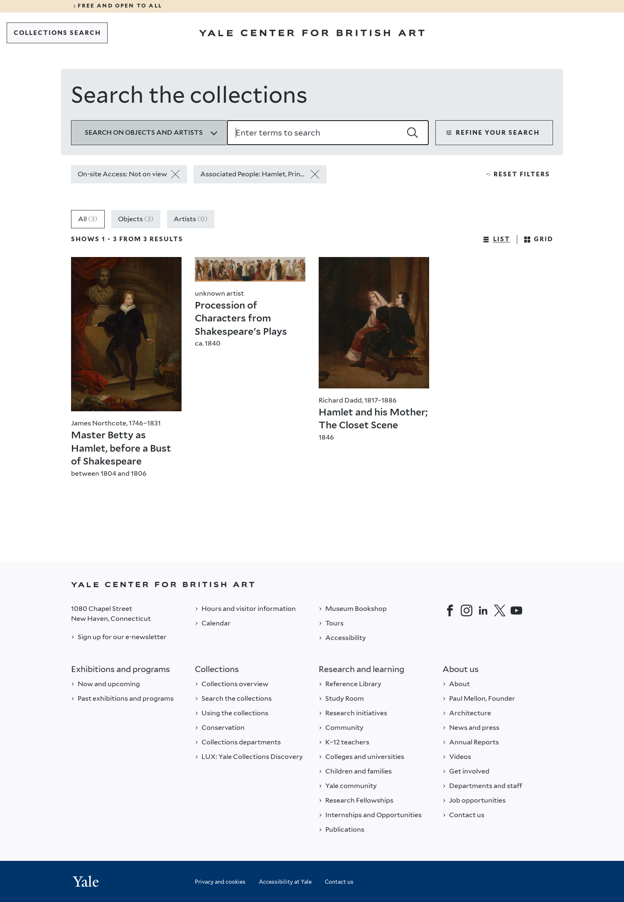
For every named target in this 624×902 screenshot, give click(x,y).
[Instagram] (466, 610)
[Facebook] (450, 610)
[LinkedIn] (483, 610)
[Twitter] (499, 610)
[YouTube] (516, 610)
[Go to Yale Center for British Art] (312, 33)
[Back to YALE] (312, 584)
